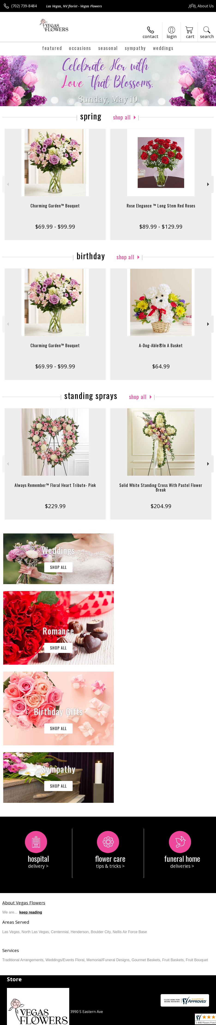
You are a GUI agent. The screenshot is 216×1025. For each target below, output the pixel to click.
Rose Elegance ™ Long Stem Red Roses (161, 206)
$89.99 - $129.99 (161, 226)
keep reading (30, 774)
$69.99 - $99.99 (55, 226)
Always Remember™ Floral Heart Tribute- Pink (55, 485)
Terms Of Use (108, 1020)
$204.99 (160, 506)
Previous (7, 184)
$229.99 (55, 506)
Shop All (122, 117)
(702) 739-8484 (24, 6)
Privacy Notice (136, 1020)
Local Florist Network (168, 1020)
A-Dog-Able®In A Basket (161, 345)
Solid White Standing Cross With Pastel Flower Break (160, 487)
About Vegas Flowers (23, 764)
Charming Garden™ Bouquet (55, 206)
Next (209, 184)
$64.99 (161, 366)
